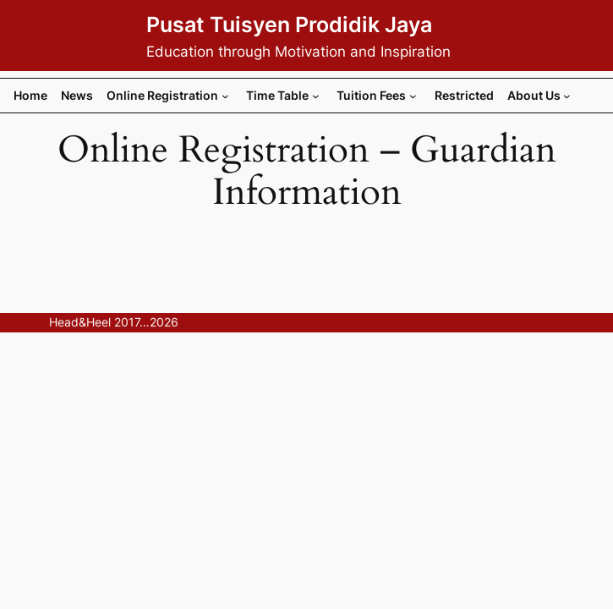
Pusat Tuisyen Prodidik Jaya (289, 24)
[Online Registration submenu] (225, 96)
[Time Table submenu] (316, 96)
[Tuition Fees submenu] (413, 96)
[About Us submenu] (567, 96)
